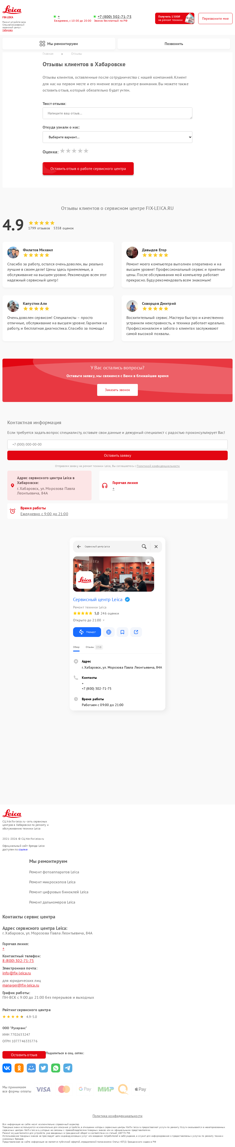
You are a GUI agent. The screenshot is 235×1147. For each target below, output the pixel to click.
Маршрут (87, 632)
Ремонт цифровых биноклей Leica (59, 891)
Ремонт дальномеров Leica (52, 902)
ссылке (23, 849)
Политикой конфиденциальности (158, 466)
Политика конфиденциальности (117, 1116)
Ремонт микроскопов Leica (52, 881)
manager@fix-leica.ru (20, 985)
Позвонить (174, 43)
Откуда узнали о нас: (61, 127)
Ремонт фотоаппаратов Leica (54, 871)
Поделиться (6, 1067)
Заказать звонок (117, 390)
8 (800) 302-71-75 (18, 960)
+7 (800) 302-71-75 (115, 16)
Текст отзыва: (54, 103)
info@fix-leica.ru (16, 972)
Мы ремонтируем (58, 44)
